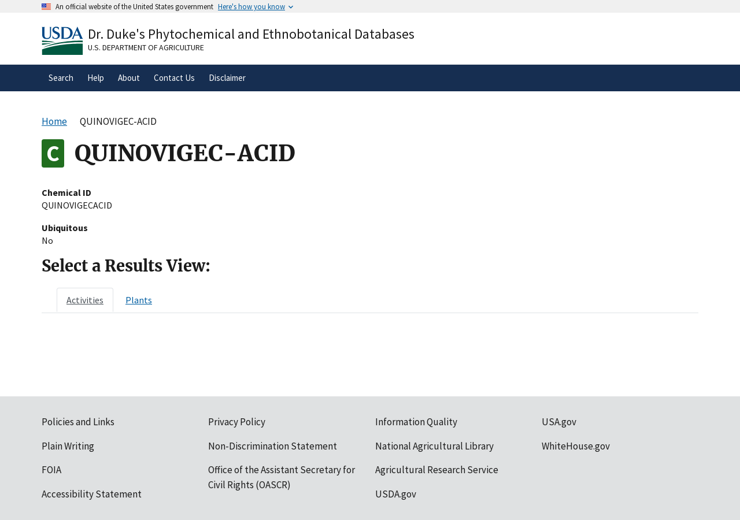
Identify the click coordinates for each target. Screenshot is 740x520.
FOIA (51, 469)
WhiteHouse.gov (576, 446)
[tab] (85, 300)
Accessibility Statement (92, 494)
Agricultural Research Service (436, 469)
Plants (138, 300)
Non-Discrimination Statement (272, 446)
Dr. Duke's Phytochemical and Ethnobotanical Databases (251, 33)
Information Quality (416, 421)
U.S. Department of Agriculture (146, 47)
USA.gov (559, 421)
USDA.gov (395, 494)
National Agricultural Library (434, 446)
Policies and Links (78, 421)
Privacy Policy (236, 421)
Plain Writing (68, 446)
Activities (84, 300)
